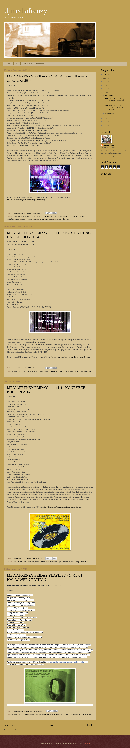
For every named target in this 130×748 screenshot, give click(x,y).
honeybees (53, 562)
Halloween (42, 714)
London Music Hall (78, 216)
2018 (105, 78)
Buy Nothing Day (32, 371)
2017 (105, 82)
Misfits (63, 714)
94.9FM (14, 216)
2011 (105, 125)
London (61, 371)
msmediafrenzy (108, 145)
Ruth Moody (75, 562)
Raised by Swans (26, 219)
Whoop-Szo (65, 219)
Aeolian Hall (22, 216)
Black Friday (22, 371)
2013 (105, 118)
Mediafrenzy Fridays (13, 219)
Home (50, 725)
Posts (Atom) (17, 730)
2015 (105, 89)
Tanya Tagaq (41, 219)
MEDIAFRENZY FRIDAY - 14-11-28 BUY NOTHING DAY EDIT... (114, 107)
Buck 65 (37, 562)
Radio (9, 64)
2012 (105, 122)
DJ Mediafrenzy (44, 371)
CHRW (52, 216)
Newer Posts (10, 725)
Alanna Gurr (22, 562)
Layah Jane (61, 562)
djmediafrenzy (25, 11)
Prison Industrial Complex (78, 714)
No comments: (37, 213)
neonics (67, 562)
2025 (105, 75)
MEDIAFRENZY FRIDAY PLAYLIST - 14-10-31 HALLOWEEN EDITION (44, 577)
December (108, 95)
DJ (56, 216)
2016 (105, 85)
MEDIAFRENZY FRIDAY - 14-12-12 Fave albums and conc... (114, 100)
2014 (105, 92)
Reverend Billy (83, 371)
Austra (28, 562)
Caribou (38, 216)
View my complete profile (109, 156)
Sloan (34, 219)
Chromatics (45, 216)
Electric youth (62, 216)
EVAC (70, 216)
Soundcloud (27, 64)
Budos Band (45, 562)
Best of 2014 (31, 216)
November (108, 114)
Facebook (40, 64)
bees (33, 562)
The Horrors (57, 219)
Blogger (87, 743)
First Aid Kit (54, 371)
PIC (67, 714)
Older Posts (91, 725)
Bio (17, 64)
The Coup (49, 219)
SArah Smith (84, 562)
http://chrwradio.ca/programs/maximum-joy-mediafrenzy (26, 200)
